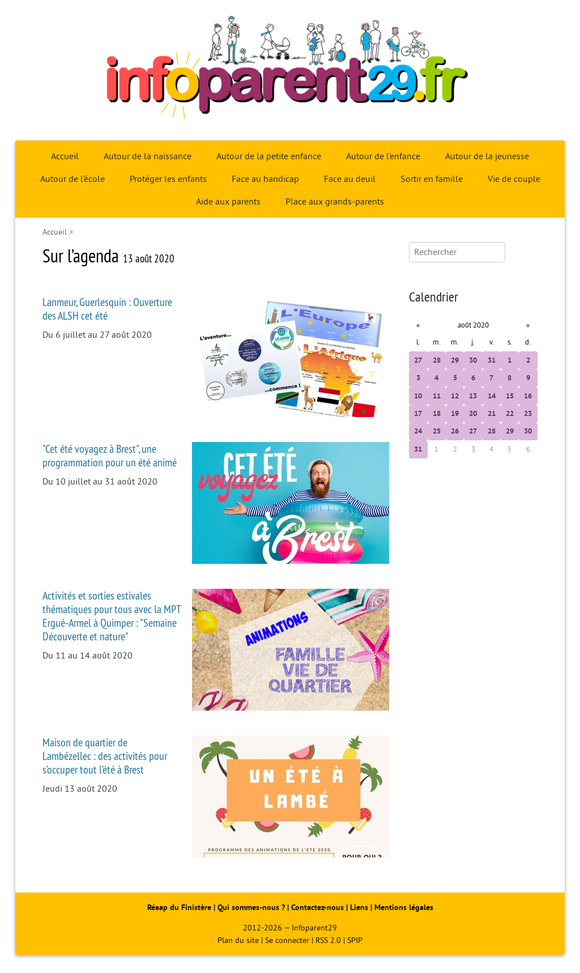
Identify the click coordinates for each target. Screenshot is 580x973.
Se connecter (287, 940)
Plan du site (238, 940)
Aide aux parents (228, 202)
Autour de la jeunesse (487, 156)
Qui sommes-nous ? (252, 907)
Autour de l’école (72, 179)
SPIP (354, 940)
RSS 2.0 (328, 940)
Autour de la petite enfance (268, 156)
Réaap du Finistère (179, 907)
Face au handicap (265, 179)
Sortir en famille (431, 179)
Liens (359, 907)
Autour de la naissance (147, 156)
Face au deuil (350, 179)
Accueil (65, 156)
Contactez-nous (317, 907)
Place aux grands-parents (334, 202)
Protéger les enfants (168, 179)
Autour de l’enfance (383, 156)
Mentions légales (403, 907)
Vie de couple (514, 179)
